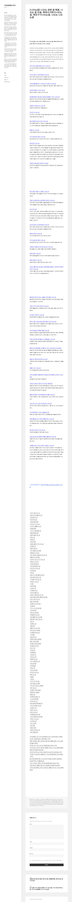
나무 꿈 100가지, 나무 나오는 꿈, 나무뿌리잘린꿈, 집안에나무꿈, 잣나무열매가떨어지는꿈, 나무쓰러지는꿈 (10, 44)
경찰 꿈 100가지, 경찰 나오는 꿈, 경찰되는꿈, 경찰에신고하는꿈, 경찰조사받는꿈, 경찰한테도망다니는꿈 (10, 55)
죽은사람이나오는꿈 (41, 804)
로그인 (5, 75)
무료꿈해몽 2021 (10, 5)
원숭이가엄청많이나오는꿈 (58, 803)
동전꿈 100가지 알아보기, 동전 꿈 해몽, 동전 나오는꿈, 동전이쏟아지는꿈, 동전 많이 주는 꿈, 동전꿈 (10, 23)
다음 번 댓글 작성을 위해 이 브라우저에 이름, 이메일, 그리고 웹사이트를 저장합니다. (47, 860)
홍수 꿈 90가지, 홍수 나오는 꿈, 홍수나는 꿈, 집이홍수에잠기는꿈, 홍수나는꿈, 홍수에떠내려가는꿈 (10, 34)
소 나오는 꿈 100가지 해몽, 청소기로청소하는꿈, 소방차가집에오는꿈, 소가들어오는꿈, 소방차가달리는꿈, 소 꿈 (10, 65)
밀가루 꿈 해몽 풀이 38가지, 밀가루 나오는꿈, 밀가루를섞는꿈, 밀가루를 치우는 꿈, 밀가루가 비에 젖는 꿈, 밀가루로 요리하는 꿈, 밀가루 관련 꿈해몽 (10, 18)
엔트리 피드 (6, 77)
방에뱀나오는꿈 (57, 801)
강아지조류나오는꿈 (52, 799)
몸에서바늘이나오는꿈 (50, 801)
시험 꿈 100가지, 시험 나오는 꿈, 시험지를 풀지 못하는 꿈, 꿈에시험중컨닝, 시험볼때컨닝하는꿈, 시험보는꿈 (10, 39)
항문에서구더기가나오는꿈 (38, 805)
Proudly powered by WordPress (36, 899)
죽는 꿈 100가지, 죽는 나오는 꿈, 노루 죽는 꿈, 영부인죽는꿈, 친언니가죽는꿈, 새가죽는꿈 (10, 50)
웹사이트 (31, 853)
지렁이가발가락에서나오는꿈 (50, 804)
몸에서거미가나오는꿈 (41, 801)
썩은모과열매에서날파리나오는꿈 (46, 803)
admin (38, 799)
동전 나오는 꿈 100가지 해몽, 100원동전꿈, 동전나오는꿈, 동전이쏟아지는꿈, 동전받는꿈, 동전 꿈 (10, 60)
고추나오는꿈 (59, 799)
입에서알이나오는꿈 (33, 804)
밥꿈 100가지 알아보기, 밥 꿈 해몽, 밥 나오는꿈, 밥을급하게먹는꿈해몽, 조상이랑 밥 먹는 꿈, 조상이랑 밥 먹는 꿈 (10, 28)
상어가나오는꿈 (37, 803)
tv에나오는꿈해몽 (45, 799)
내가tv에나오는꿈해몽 (51, 800)
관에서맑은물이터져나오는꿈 (41, 800)
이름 (31, 841)
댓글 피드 (6, 79)
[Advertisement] (47, 30)
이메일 (31, 847)
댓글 (31, 824)
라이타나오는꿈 (34, 801)
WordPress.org (7, 81)
